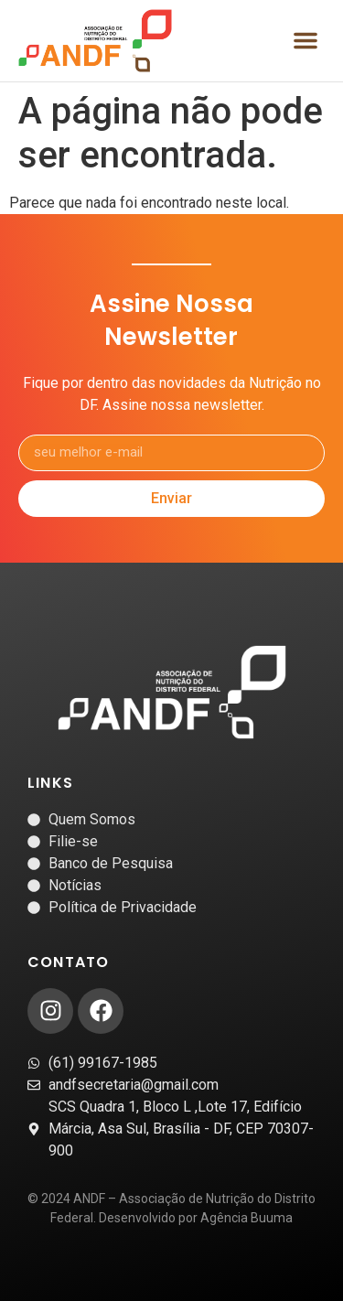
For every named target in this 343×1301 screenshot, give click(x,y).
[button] (305, 40)
